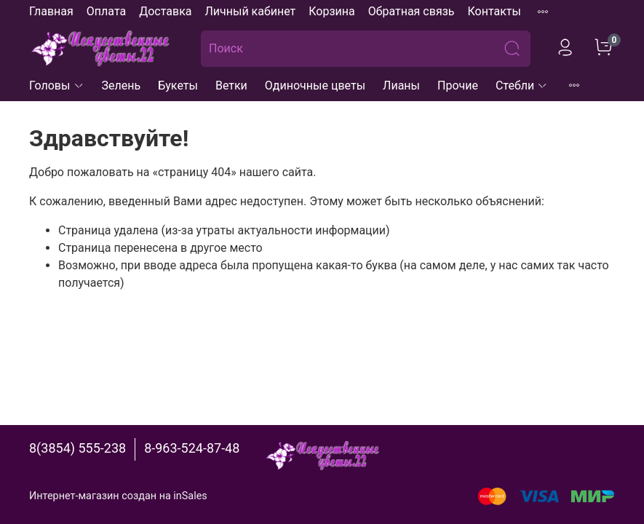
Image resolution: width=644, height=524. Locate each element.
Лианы (401, 85)
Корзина (331, 11)
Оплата (106, 11)
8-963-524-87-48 (191, 448)
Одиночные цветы (315, 85)
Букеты (178, 85)
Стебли (522, 85)
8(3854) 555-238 (77, 448)
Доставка (165, 11)
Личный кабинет (249, 11)
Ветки (231, 85)
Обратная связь (411, 11)
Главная (51, 11)
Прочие (457, 85)
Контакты (493, 11)
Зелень (121, 85)
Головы (56, 85)
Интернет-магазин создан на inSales (118, 496)
